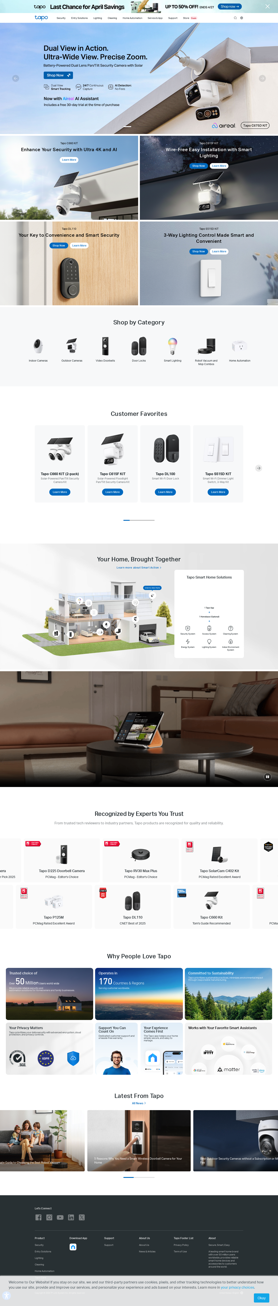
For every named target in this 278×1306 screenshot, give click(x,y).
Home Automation (132, 18)
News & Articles (147, 1251)
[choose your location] (241, 18)
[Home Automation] (132, 18)
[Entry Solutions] (79, 18)
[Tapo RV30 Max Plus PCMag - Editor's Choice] (147, 860)
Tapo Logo (41, 18)
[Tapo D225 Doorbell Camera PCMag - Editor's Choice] (68, 860)
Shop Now (198, 165)
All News (139, 1103)
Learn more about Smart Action (138, 567)
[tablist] (139, 351)
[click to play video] (267, 777)
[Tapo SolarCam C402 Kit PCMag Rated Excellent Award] (226, 860)
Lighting (97, 18)
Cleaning (112, 18)
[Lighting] (97, 18)
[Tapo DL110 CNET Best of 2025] (127, 907)
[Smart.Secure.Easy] (139, 729)
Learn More (69, 159)
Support (108, 1244)
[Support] (174, 18)
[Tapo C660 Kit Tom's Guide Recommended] (206, 907)
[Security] (61, 18)
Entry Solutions (79, 18)
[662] (139, 1140)
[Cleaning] (112, 18)
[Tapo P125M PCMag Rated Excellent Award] (48, 907)
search (235, 18)
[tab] (38, 349)
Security (61, 18)
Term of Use (180, 1251)
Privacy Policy (181, 1244)
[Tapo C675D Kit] (139, 78)
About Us (144, 1244)
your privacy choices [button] (237, 1287)
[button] (15, 78)
